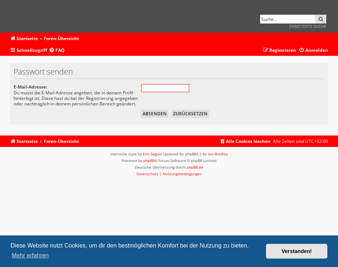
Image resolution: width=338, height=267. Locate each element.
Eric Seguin (152, 153)
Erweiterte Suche (307, 26)
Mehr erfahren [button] (30, 255)
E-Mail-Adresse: (30, 87)
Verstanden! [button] (297, 251)
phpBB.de (195, 167)
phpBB (148, 160)
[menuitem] (57, 50)
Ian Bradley (218, 153)
